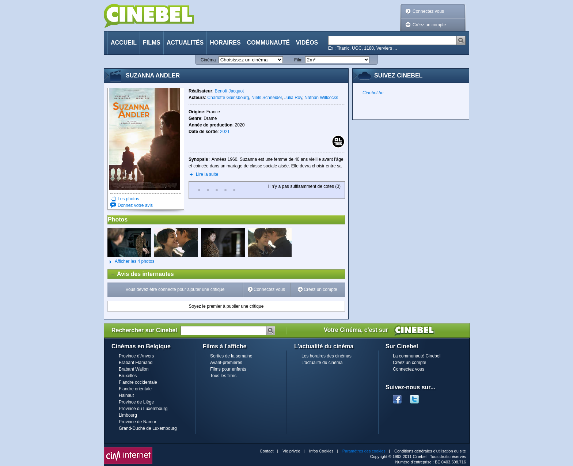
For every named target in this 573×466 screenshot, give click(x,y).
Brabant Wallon (134, 369)
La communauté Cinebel (416, 356)
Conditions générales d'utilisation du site (430, 451)
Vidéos (307, 42)
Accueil (124, 42)
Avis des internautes (141, 274)
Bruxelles (128, 375)
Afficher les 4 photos (131, 262)
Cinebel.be (373, 92)
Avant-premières (226, 362)
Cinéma (208, 59)
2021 (225, 131)
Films (151, 42)
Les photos (128, 198)
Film (298, 59)
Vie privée (291, 451)
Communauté (268, 42)
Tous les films (223, 375)
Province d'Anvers (136, 356)
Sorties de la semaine (231, 356)
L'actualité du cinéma (321, 362)
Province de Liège (136, 402)
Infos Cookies (321, 451)
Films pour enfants (228, 369)
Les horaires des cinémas (326, 356)
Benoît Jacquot (229, 91)
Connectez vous (428, 11)
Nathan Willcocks (321, 97)
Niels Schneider (266, 97)
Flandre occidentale (138, 382)
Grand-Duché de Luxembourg (148, 428)
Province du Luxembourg (143, 408)
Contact (267, 451)
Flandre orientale (135, 388)
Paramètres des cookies (364, 451)
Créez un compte (429, 24)
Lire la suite (207, 174)
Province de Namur (137, 421)
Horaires (225, 42)
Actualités (185, 42)
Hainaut (126, 395)
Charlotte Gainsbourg (228, 97)
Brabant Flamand (135, 362)
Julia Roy (293, 97)
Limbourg (128, 415)
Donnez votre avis (135, 205)
